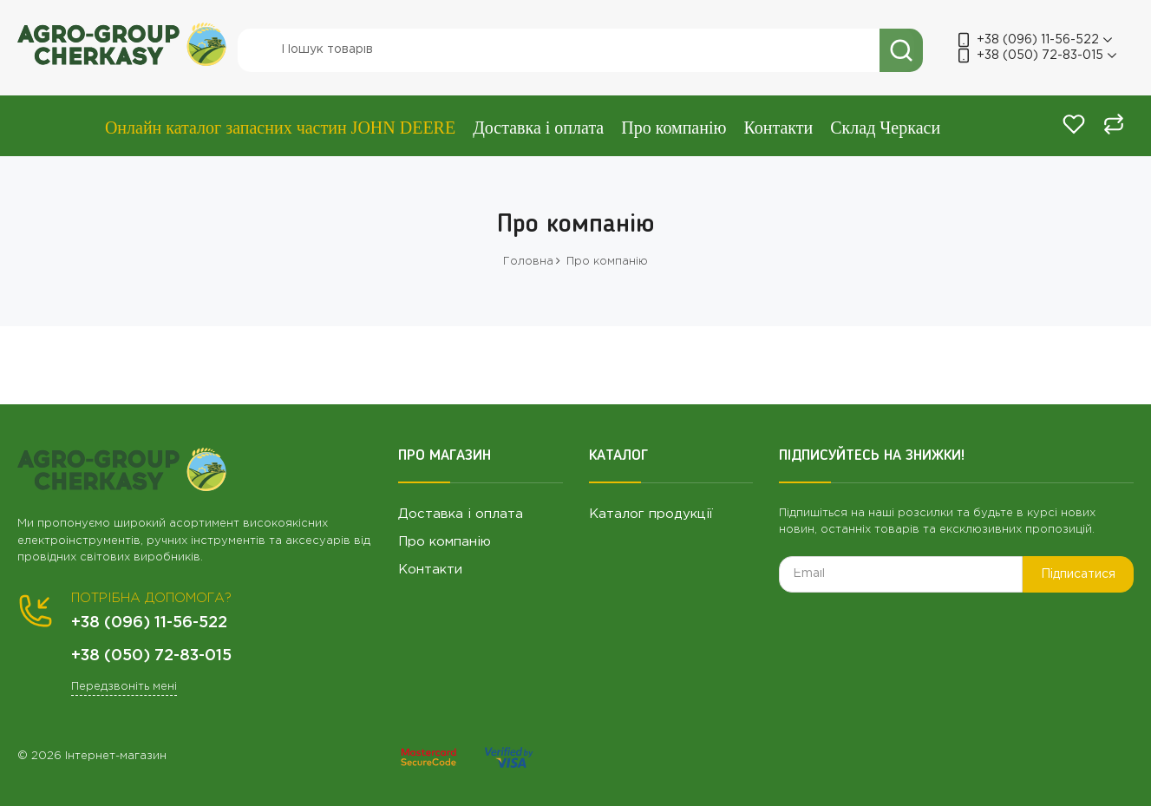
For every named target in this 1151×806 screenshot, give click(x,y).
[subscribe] (901, 574)
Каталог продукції (651, 514)
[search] (576, 50)
